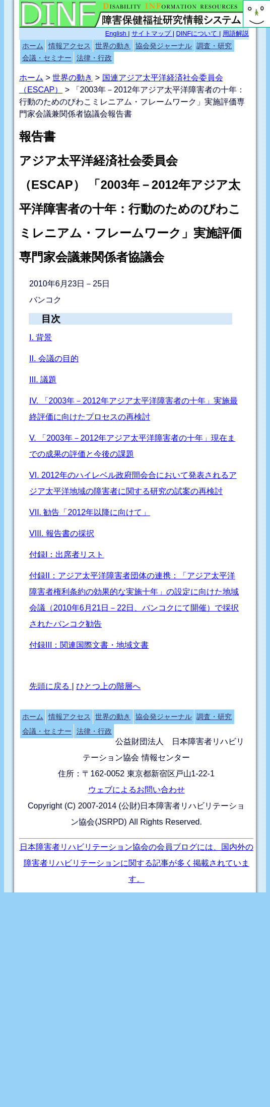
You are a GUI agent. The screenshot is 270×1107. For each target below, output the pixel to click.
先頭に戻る (50, 686)
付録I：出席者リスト (66, 554)
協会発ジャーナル (164, 46)
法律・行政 (94, 58)
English (116, 33)
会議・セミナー (47, 58)
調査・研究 (214, 46)
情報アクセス (69, 46)
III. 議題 (42, 379)
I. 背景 (40, 337)
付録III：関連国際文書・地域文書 (89, 645)
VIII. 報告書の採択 (61, 533)
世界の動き (112, 46)
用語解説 (236, 33)
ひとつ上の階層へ (108, 686)
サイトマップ (152, 33)
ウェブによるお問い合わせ (136, 789)
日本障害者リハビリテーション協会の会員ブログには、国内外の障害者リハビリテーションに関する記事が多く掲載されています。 (136, 863)
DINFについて (197, 33)
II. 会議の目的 (54, 358)
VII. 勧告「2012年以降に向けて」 (89, 512)
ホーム (32, 46)
